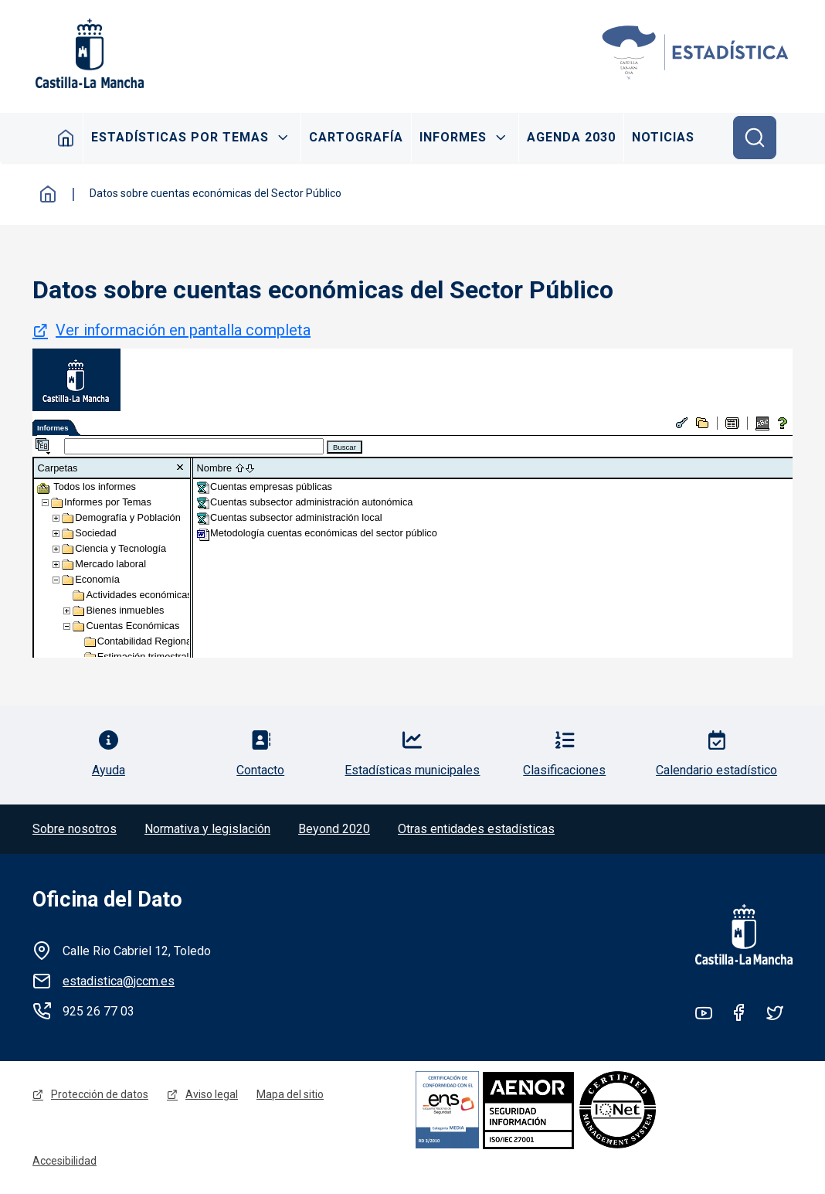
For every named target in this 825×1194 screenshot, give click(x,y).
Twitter (775, 1012)
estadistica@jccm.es (119, 981)
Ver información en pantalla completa (183, 330)
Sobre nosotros (74, 829)
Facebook (739, 1012)
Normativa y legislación (207, 829)
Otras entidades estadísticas (476, 829)
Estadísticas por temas (180, 137)
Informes (453, 137)
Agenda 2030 (571, 137)
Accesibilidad (64, 1161)
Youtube (703, 1012)
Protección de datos (99, 1094)
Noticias (663, 137)
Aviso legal (211, 1094)
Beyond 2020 (334, 829)
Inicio (66, 137)
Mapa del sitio (290, 1094)
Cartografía (356, 137)
